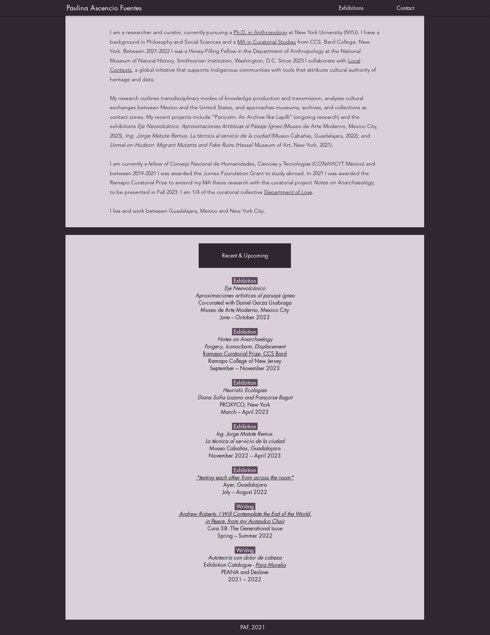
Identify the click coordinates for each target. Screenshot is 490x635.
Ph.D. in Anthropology (260, 32)
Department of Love (288, 192)
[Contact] (405, 8)
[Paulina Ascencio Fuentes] (190, 8)
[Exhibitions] (351, 8)
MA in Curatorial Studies (266, 41)
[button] (245, 255)
